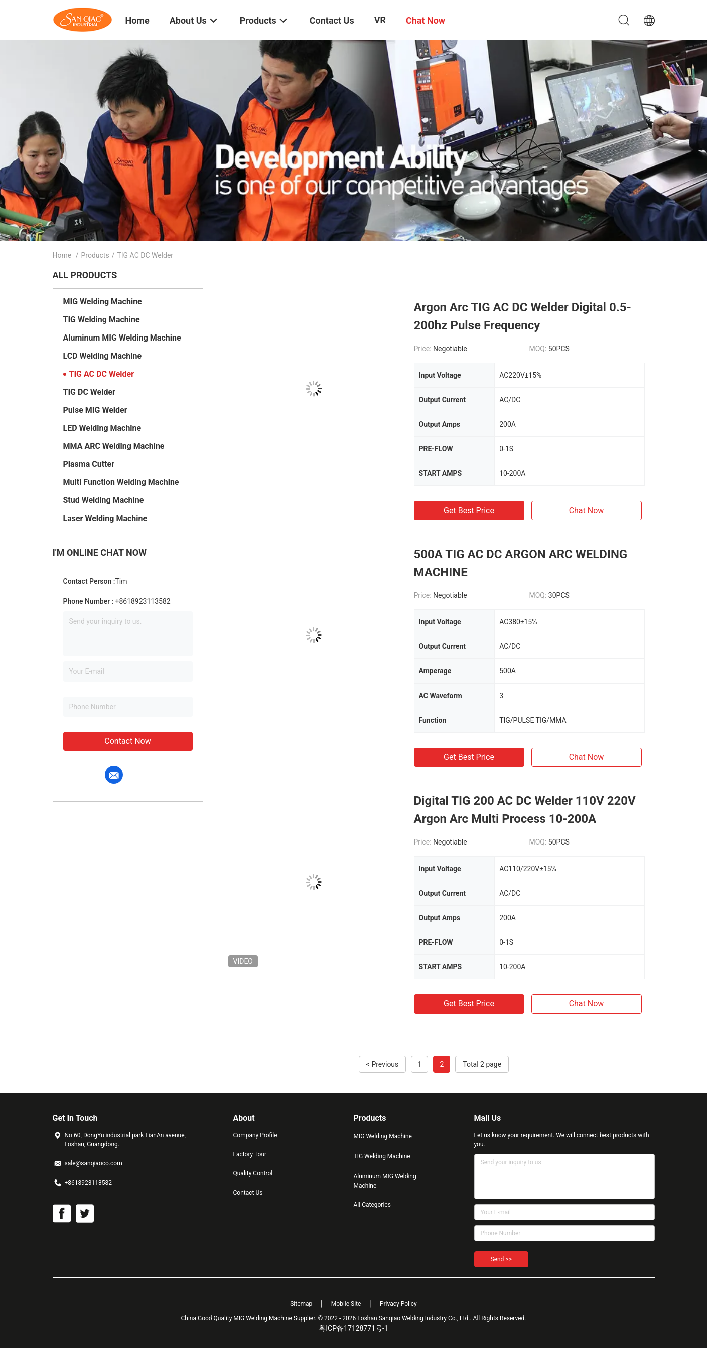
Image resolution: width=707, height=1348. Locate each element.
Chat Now (586, 510)
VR (380, 20)
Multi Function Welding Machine (121, 482)
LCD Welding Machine (102, 356)
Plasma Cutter (88, 464)
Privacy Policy (398, 1303)
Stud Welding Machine (103, 500)
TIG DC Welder (89, 392)
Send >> (501, 1259)
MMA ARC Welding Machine (114, 446)
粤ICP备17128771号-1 (353, 1328)
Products (95, 255)
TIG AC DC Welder (101, 374)
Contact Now (127, 741)
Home (62, 255)
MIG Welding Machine (102, 301)
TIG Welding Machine (101, 319)
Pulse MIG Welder (95, 410)
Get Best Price (469, 510)
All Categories (372, 1204)
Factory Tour (250, 1154)
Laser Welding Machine (105, 518)
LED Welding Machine (102, 428)
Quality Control (253, 1173)
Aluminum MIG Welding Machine (122, 338)
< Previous (382, 1064)
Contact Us (248, 1192)
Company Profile (255, 1135)
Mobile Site (346, 1303)
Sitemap (301, 1303)
